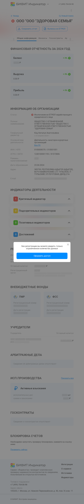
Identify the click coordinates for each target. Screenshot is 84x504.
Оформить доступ (42, 256)
